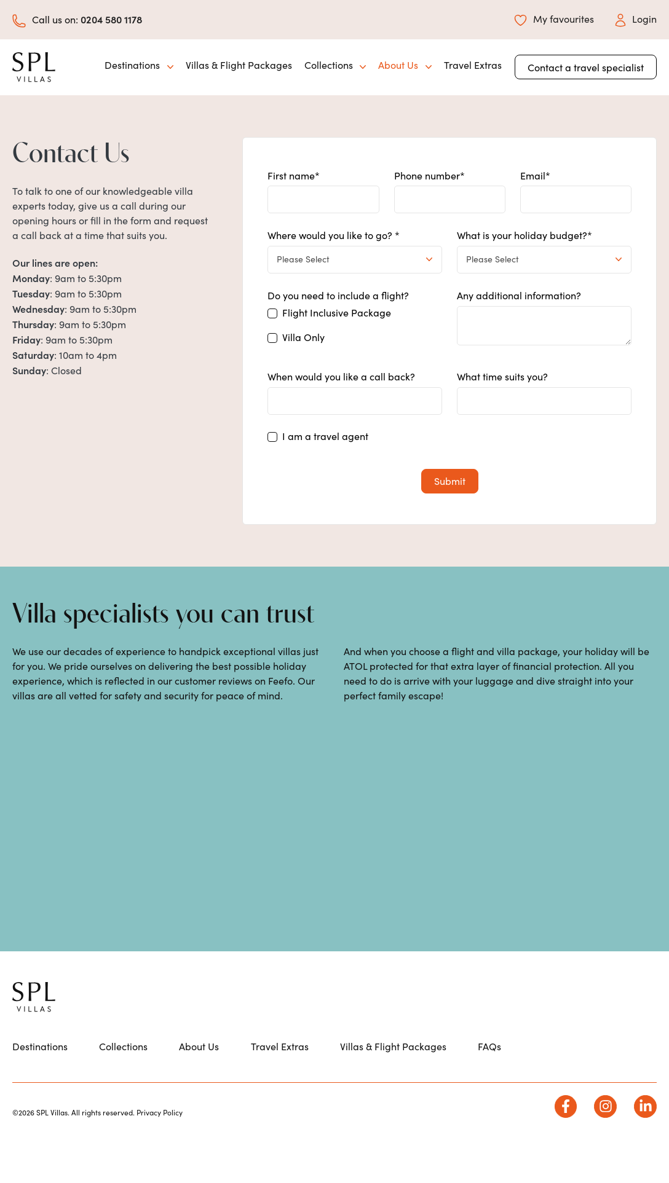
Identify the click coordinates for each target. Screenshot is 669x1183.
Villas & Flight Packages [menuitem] (393, 1080)
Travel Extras (473, 64)
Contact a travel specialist (586, 67)
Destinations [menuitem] (40, 1080)
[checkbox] (354, 329)
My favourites (554, 18)
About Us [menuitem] (199, 1080)
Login (636, 18)
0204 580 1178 (111, 19)
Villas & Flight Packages (239, 64)
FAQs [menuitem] (489, 1080)
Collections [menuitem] (123, 1080)
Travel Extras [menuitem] (280, 1080)
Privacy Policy (160, 1147)
